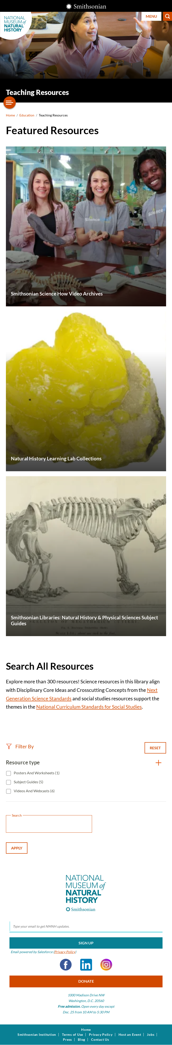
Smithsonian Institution (37, 1034)
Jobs (150, 1034)
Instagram (106, 965)
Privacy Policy (64, 952)
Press (67, 1039)
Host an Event (130, 1034)
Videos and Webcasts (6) (34, 790)
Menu (151, 16)
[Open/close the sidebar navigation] (10, 102)
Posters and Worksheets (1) (36, 773)
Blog (81, 1039)
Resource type (23, 762)
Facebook (66, 965)
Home (10, 115)
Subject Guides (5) (28, 781)
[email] (86, 926)
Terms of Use (72, 1034)
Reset (155, 747)
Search (167, 16)
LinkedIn (86, 965)
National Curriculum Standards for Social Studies (89, 707)
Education (26, 115)
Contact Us (100, 1039)
